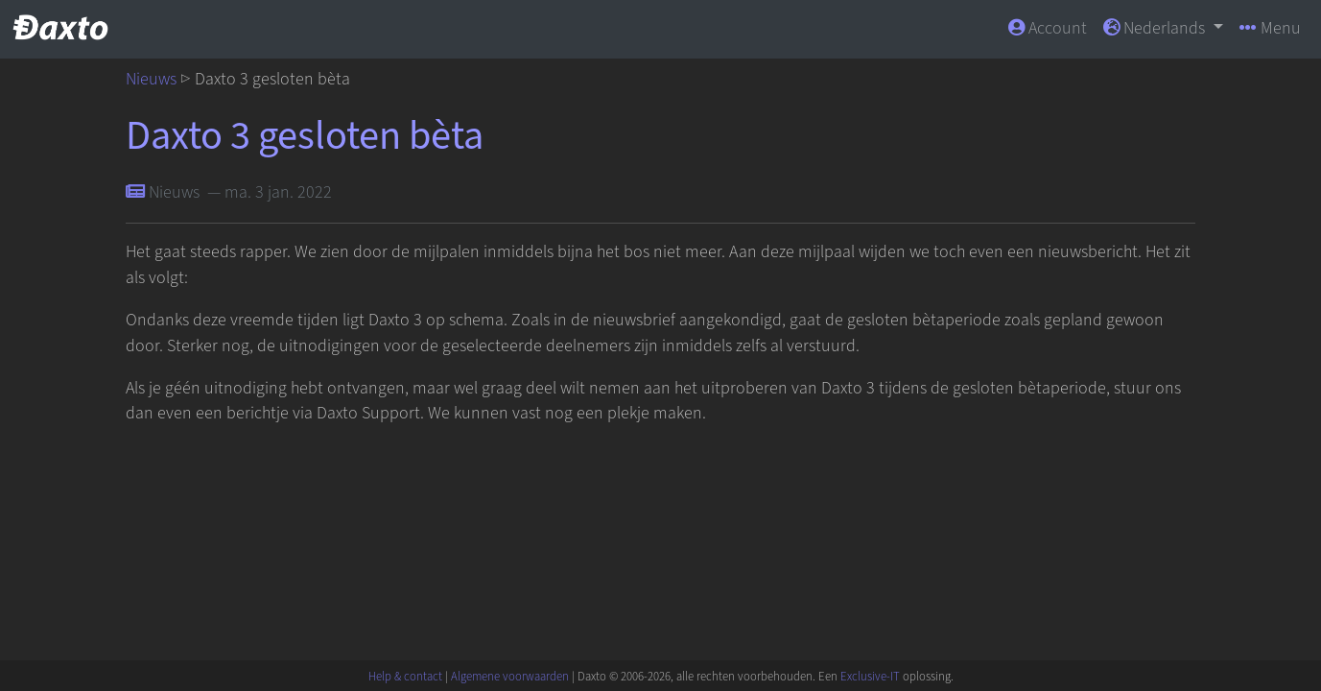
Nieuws (151, 79)
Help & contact (405, 676)
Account (1047, 28)
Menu (1270, 28)
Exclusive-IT (870, 676)
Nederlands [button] (1156, 28)
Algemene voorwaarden (510, 676)
